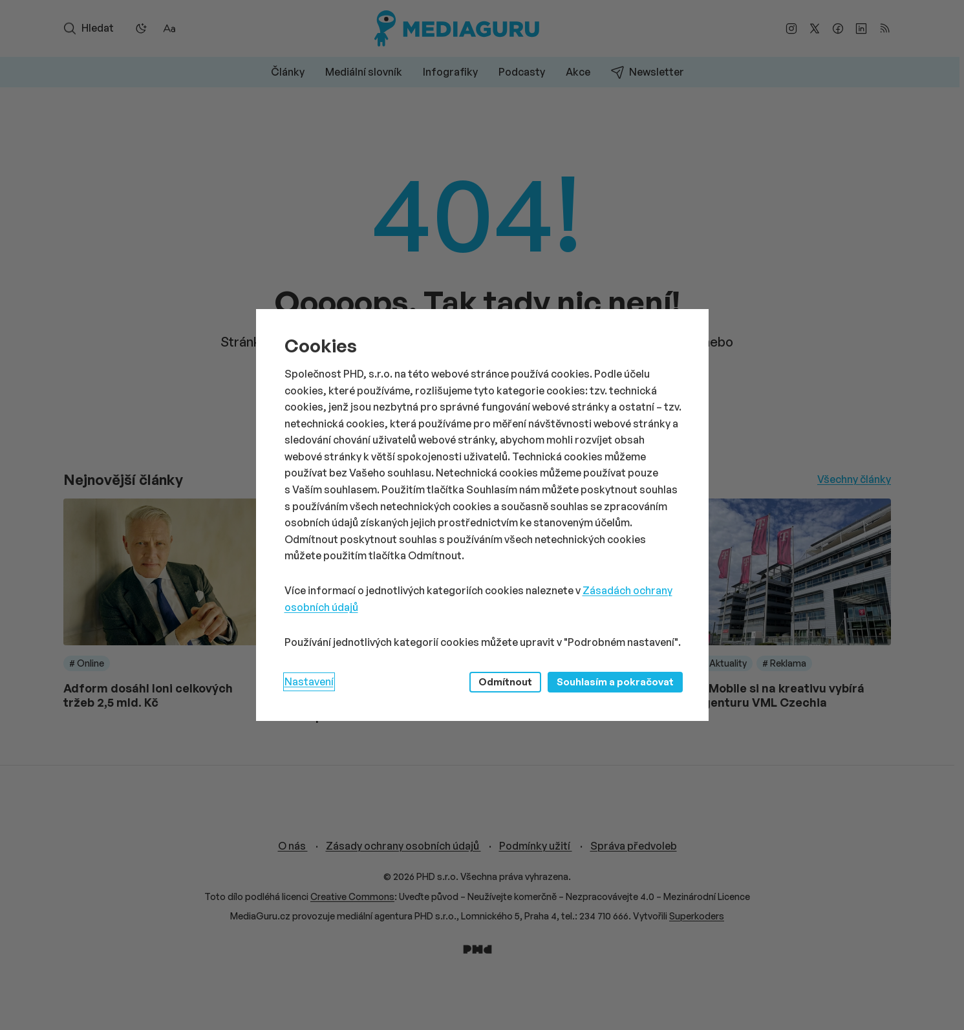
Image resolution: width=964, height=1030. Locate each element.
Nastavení (309, 681)
